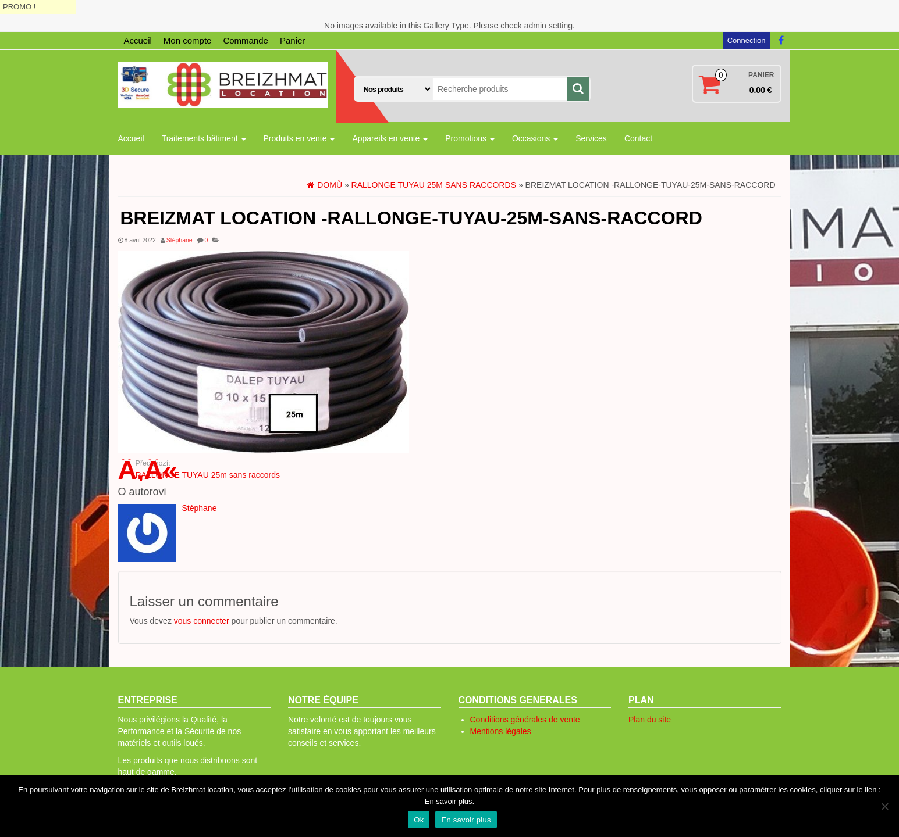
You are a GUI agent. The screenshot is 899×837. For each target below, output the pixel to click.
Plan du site (649, 719)
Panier (292, 40)
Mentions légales (500, 731)
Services (591, 138)
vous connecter (201, 620)
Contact (638, 138)
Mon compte (188, 40)
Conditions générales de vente (525, 719)
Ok (419, 819)
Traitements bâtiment (204, 138)
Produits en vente (299, 138)
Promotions (470, 138)
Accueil (138, 40)
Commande (245, 40)
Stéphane (179, 240)
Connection (746, 40)
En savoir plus (466, 819)
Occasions (535, 138)
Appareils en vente (390, 138)
